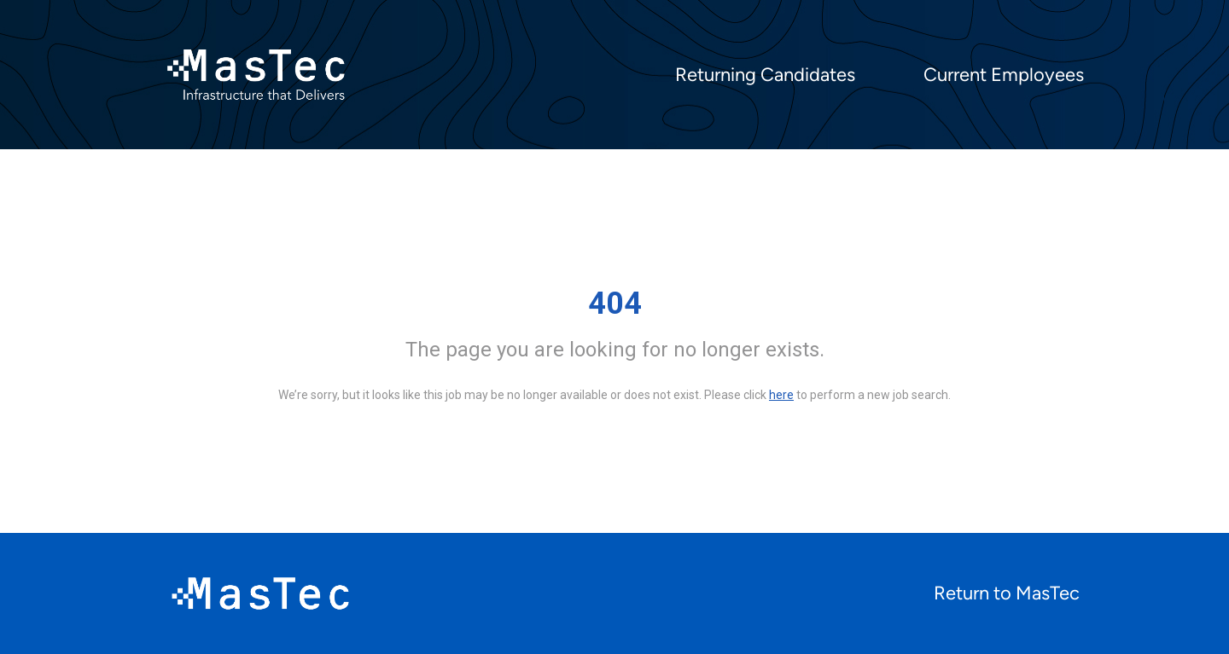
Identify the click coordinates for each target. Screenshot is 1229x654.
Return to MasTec (1007, 593)
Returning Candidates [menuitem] (765, 75)
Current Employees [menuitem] (1003, 75)
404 (615, 303)
